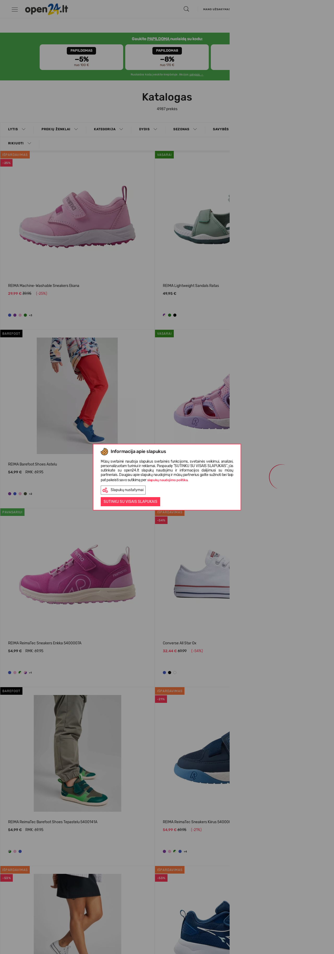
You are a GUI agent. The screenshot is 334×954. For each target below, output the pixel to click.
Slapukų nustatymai (123, 490)
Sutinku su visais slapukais (130, 501)
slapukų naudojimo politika (167, 480)
